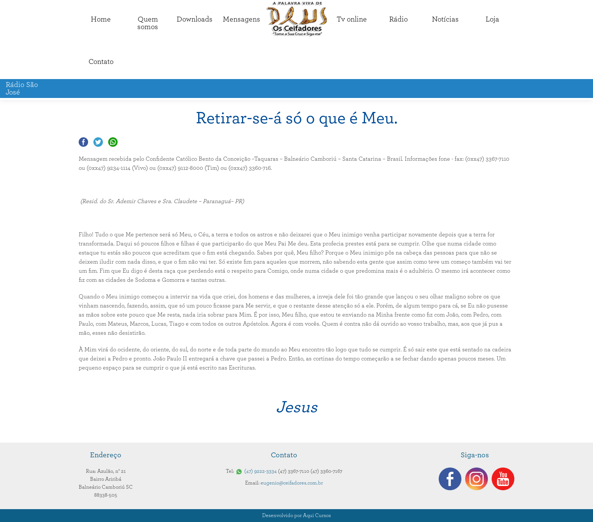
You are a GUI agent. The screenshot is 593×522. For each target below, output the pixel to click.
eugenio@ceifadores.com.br (292, 483)
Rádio (398, 19)
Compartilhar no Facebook (83, 142)
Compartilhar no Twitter (98, 142)
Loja (492, 19)
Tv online (352, 19)
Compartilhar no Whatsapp (113, 142)
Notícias (445, 19)
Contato (100, 61)
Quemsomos (147, 23)
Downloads (195, 19)
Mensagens (241, 19)
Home (101, 19)
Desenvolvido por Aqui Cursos (296, 515)
